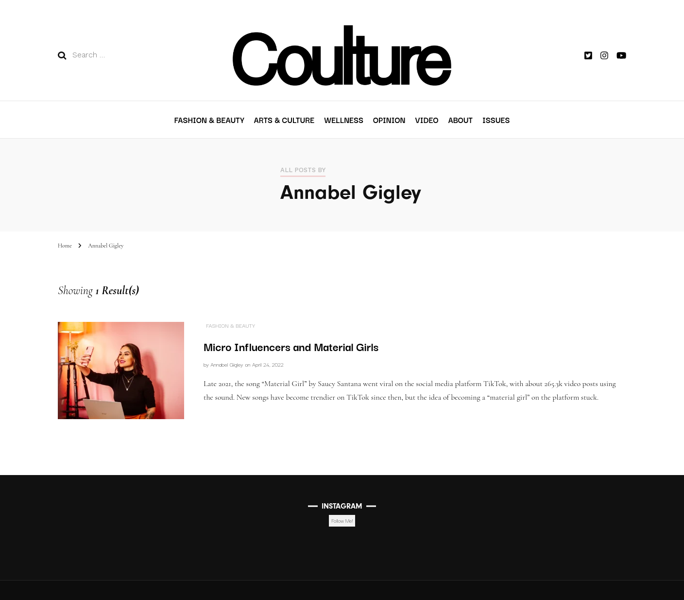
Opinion (389, 119)
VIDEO (426, 119)
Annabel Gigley (226, 364)
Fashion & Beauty (209, 119)
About (460, 119)
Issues (496, 119)
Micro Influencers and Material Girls (291, 346)
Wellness (343, 119)
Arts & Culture (284, 119)
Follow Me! (342, 520)
